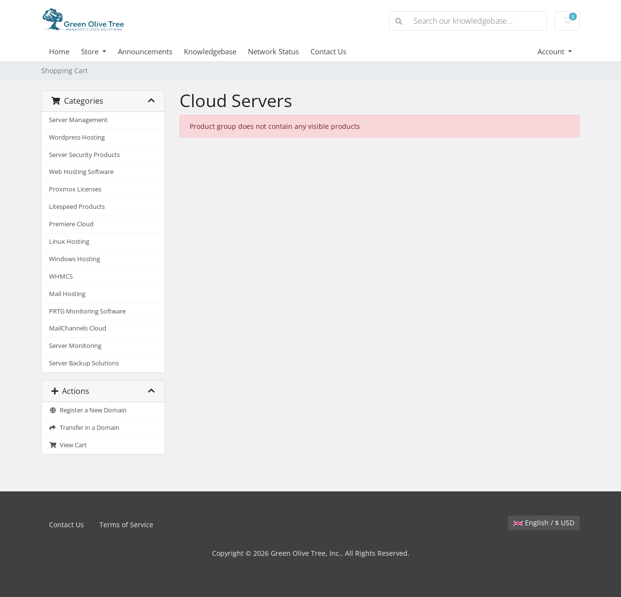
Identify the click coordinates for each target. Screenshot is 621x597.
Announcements (145, 51)
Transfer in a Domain (84, 428)
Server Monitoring (75, 346)
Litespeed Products (77, 207)
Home (59, 51)
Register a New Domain (88, 410)
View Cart (68, 445)
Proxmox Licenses (75, 189)
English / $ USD (543, 522)
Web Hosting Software (81, 172)
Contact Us (328, 51)
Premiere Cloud (71, 224)
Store (90, 51)
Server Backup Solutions (84, 363)
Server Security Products (84, 155)
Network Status (273, 51)
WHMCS (61, 276)
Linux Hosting (69, 241)
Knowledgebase (210, 51)
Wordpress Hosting (77, 137)
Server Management (78, 120)
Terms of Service (126, 524)
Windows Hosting (74, 259)
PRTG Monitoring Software (87, 311)
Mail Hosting (67, 294)
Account (552, 51)
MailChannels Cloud (77, 328)
